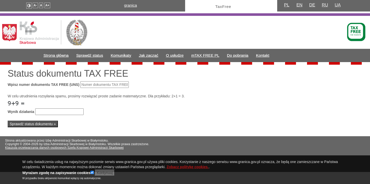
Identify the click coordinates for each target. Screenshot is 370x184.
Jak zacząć (148, 55)
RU (325, 5)
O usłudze (175, 55)
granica (130, 5)
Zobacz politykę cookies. (188, 168)
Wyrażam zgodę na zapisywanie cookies (56, 174)
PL (286, 5)
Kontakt (262, 55)
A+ (47, 5)
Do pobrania (237, 55)
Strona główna (56, 55)
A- (35, 5)
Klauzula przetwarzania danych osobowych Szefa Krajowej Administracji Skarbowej (64, 148)
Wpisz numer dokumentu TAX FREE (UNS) (43, 85)
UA (338, 5)
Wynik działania (21, 112)
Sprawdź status (89, 55)
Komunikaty (121, 55)
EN (299, 5)
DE (312, 5)
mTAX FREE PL (205, 55)
